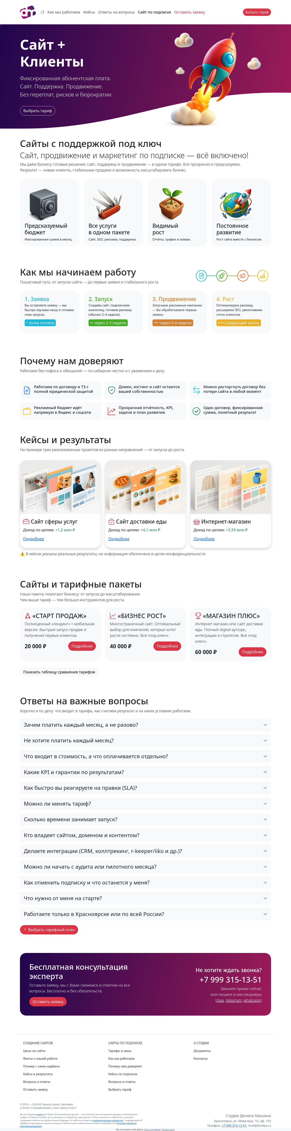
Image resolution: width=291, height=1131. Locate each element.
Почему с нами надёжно (41, 1066)
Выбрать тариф (257, 12)
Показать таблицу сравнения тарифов (59, 672)
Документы (202, 1051)
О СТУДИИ (201, 1043)
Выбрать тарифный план (49, 929)
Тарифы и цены (120, 1051)
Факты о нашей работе (40, 1058)
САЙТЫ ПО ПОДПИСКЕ (125, 1043)
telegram (234, 1000)
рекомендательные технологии (108, 1120)
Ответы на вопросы (116, 12)
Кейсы (89, 12)
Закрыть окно (168, 1129)
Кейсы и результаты (38, 1074)
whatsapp (252, 1000)
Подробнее (33, 538)
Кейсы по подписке (122, 1074)
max (220, 1000)
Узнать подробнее (152, 1129)
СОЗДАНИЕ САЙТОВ (38, 1043)
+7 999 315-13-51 (231, 979)
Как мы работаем (63, 12)
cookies (39, 1114)
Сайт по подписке (154, 12)
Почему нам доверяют (125, 1066)
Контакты (201, 1058)
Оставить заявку (189, 12)
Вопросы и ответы (36, 1082)
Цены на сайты (34, 1051)
